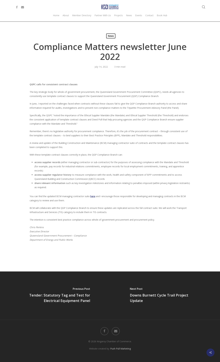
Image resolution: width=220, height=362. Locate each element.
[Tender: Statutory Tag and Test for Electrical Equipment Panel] (55, 295)
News (111, 35)
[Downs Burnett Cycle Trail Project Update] (165, 295)
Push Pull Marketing (120, 348)
